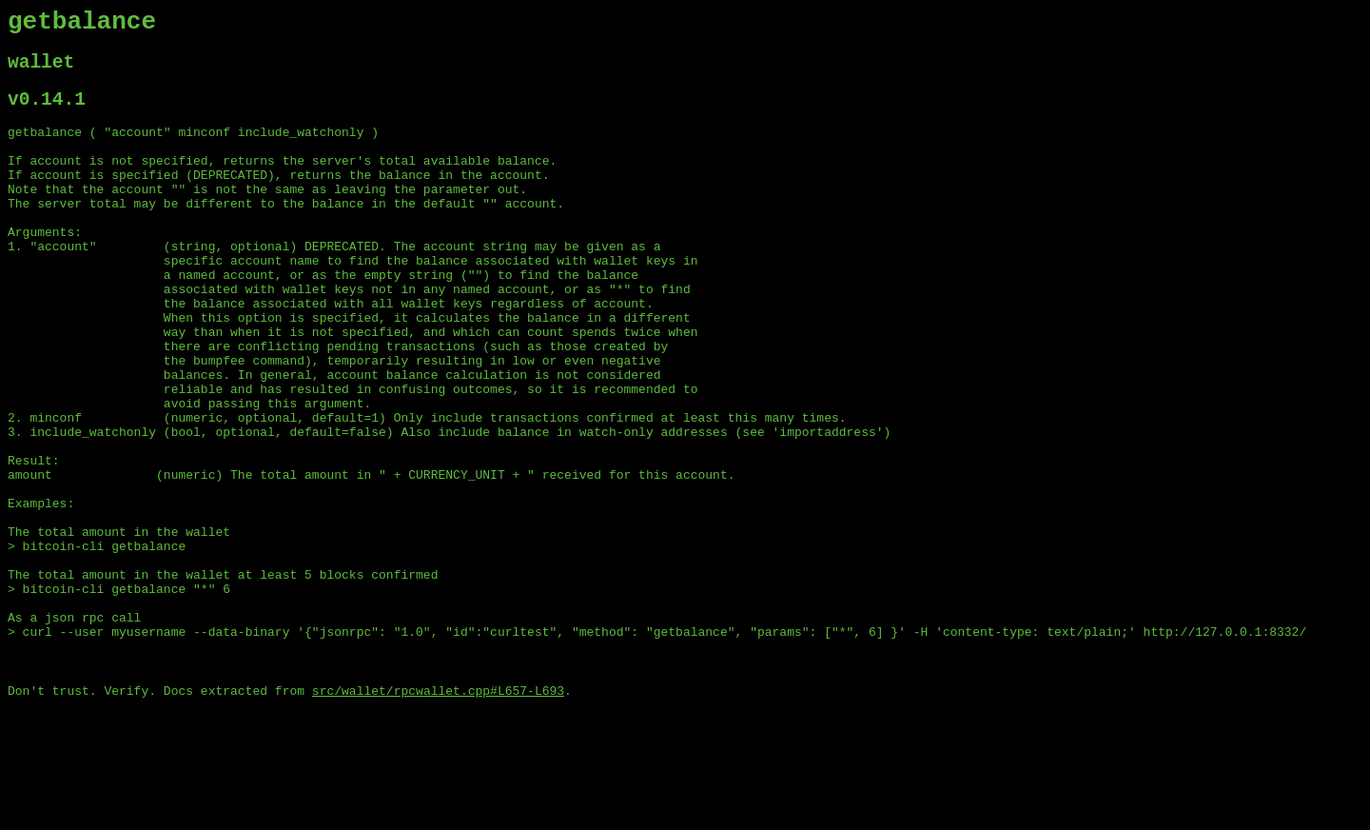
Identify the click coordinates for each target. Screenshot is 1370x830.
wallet (41, 71)
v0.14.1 (47, 113)
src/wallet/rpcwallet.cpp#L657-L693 (438, 813)
